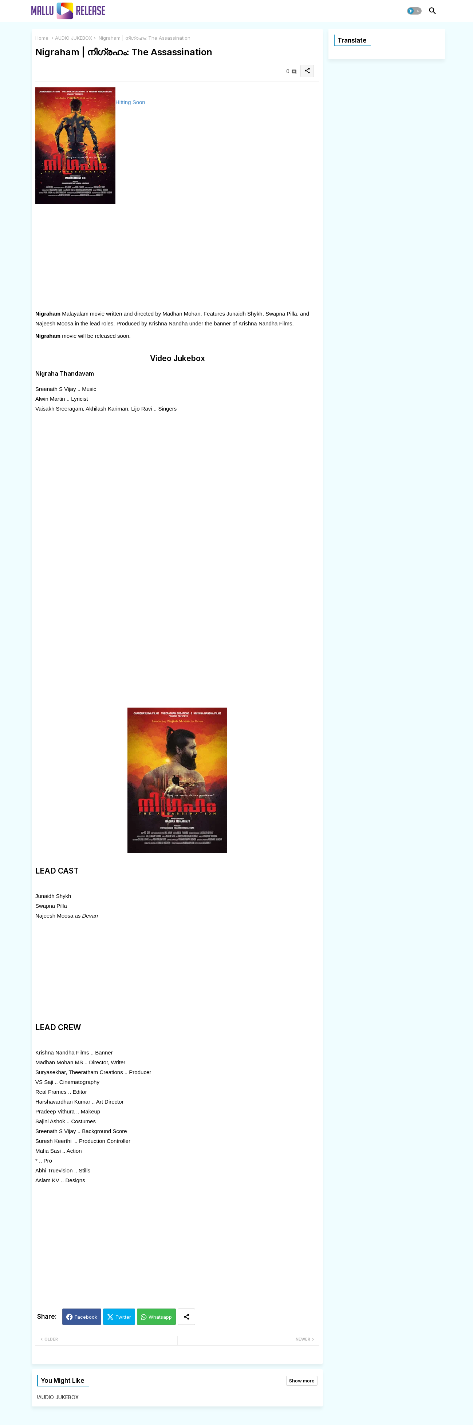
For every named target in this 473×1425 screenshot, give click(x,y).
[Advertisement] (177, 258)
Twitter (123, 1317)
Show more (302, 1381)
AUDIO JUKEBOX (73, 38)
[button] (414, 11)
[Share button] (186, 1317)
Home (41, 38)
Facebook (86, 1317)
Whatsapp (160, 1317)
